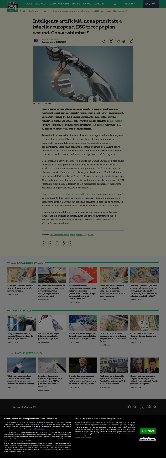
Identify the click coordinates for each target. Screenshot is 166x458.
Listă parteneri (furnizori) (83, 437)
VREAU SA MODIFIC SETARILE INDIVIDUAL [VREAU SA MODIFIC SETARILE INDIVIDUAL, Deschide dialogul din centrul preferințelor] (147, 439)
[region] (83, 436)
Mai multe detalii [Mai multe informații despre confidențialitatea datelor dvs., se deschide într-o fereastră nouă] (39, 429)
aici (37, 443)
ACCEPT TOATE (148, 431)
